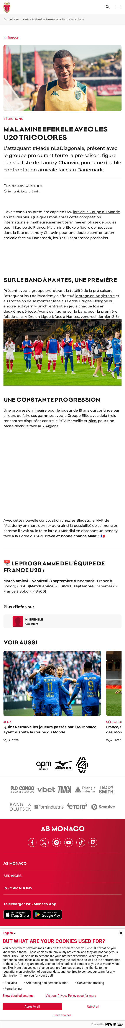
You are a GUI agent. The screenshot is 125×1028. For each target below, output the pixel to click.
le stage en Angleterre (95, 296)
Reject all (93, 1006)
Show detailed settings (18, 995)
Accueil (8, 19)
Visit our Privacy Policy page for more (71, 995)
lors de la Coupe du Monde (96, 212)
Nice (92, 421)
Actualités (22, 19)
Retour (10, 37)
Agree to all (32, 1006)
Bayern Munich (34, 306)
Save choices (62, 1015)
